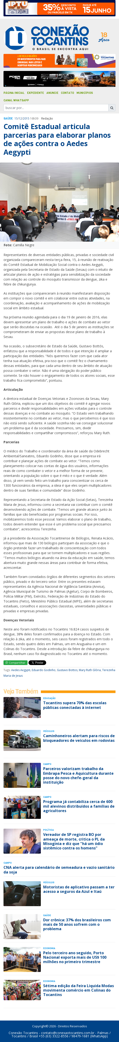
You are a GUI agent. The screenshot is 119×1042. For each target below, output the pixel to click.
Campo (47, 764)
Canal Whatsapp (16, 100)
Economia (49, 948)
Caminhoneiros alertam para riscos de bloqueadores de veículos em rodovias (79, 738)
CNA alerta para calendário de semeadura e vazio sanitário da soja (59, 869)
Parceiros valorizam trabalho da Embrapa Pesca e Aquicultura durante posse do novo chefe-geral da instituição (78, 775)
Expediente (35, 93)
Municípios (85, 93)
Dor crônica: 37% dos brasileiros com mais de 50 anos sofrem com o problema (77, 924)
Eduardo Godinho (44, 670)
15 (16, 118)
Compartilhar (15, 662)
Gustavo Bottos (67, 670)
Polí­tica (48, 829)
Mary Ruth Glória (90, 670)
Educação (49, 698)
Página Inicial (14, 93)
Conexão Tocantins (23, 1033)
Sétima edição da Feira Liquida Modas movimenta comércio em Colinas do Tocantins (78, 990)
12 (20, 118)
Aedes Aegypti (20, 670)
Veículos (48, 731)
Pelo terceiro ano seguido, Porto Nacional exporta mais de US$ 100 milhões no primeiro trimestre (74, 957)
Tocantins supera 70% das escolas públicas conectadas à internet (74, 705)
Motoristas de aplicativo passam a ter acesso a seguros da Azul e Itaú (79, 889)
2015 (26, 118)
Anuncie (52, 93)
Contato (67, 93)
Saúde (8, 118)
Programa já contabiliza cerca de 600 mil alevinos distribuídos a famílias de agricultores (79, 806)
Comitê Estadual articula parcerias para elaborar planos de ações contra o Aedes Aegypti (57, 139)
